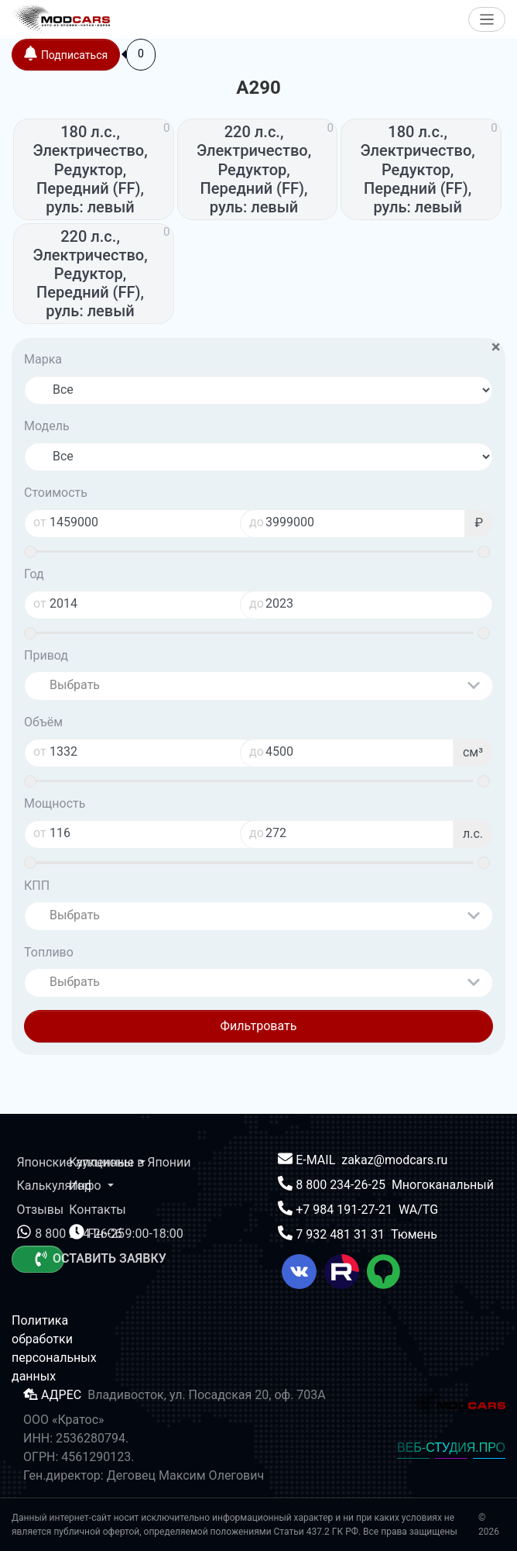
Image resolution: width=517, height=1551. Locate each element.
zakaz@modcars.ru (394, 1160)
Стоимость (55, 492)
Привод (46, 655)
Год (34, 574)
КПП (37, 885)
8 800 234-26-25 (342, 1184)
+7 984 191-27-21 (345, 1209)
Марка (43, 359)
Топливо (49, 952)
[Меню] (487, 20)
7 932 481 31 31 (342, 1234)
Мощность (54, 803)
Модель (47, 426)
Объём (43, 722)
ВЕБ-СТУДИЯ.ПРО (451, 1447)
